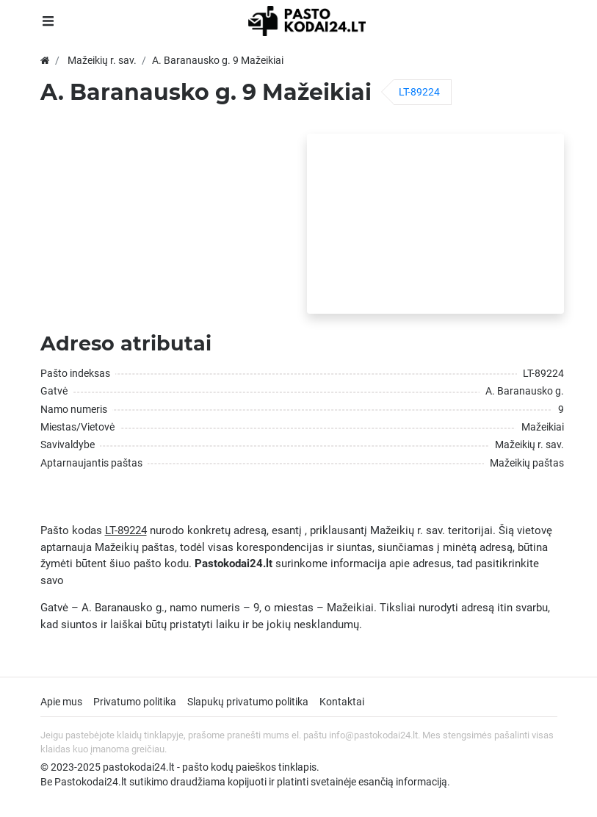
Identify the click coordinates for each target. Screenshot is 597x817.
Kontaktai (341, 702)
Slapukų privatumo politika (247, 702)
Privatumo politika (134, 702)
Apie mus (61, 702)
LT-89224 (419, 92)
